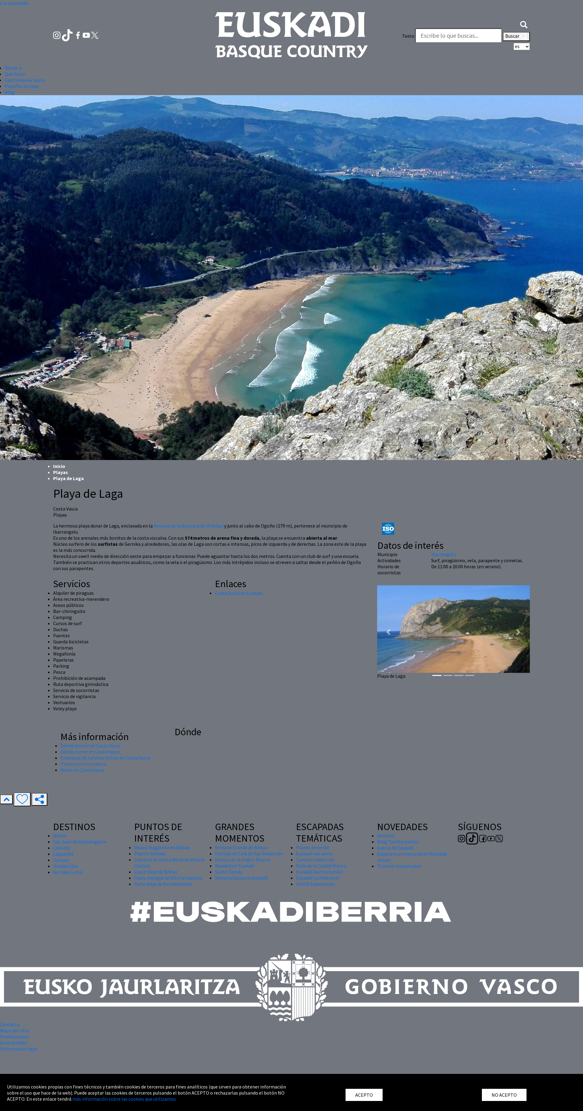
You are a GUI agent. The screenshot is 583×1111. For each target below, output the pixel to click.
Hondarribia (65, 866)
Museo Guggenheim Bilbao (162, 847)
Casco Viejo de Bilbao (156, 872)
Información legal (19, 1049)
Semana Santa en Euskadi (241, 878)
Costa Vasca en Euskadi (238, 593)
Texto (408, 36)
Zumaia (61, 860)
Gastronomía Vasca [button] (25, 80)
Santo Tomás (229, 872)
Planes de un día (312, 847)
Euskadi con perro (314, 853)
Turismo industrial (315, 860)
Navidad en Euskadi (234, 866)
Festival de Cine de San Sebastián (249, 853)
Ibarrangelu (443, 554)
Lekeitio (61, 848)
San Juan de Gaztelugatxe (80, 842)
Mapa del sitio (14, 1030)
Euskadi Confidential (317, 878)
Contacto (10, 1024)
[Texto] (458, 35)
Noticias (385, 835)
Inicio (59, 466)
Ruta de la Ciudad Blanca (321, 866)
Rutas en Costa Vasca (82, 770)
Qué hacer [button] (15, 74)
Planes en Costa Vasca (83, 764)
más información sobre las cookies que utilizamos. (124, 1099)
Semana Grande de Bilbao (241, 847)
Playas (60, 472)
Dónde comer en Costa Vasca (90, 752)
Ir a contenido (14, 3)
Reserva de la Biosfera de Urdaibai (188, 526)
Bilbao (60, 835)
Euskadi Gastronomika (319, 872)
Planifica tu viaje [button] (22, 86)
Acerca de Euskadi (395, 848)
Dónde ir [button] (13, 68)
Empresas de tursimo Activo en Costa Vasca (105, 758)
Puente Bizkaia (149, 853)
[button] (523, 24)
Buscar (516, 36)
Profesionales (14, 1036)
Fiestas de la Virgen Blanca (242, 860)
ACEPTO (364, 1095)
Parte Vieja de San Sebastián (163, 884)
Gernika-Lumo (68, 872)
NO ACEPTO (504, 1095)
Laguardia (63, 854)
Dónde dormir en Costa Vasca (90, 745)
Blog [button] (10, 92)
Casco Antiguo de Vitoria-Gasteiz (168, 878)
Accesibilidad (13, 1043)
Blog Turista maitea (398, 842)
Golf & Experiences (315, 884)
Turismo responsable (399, 866)
